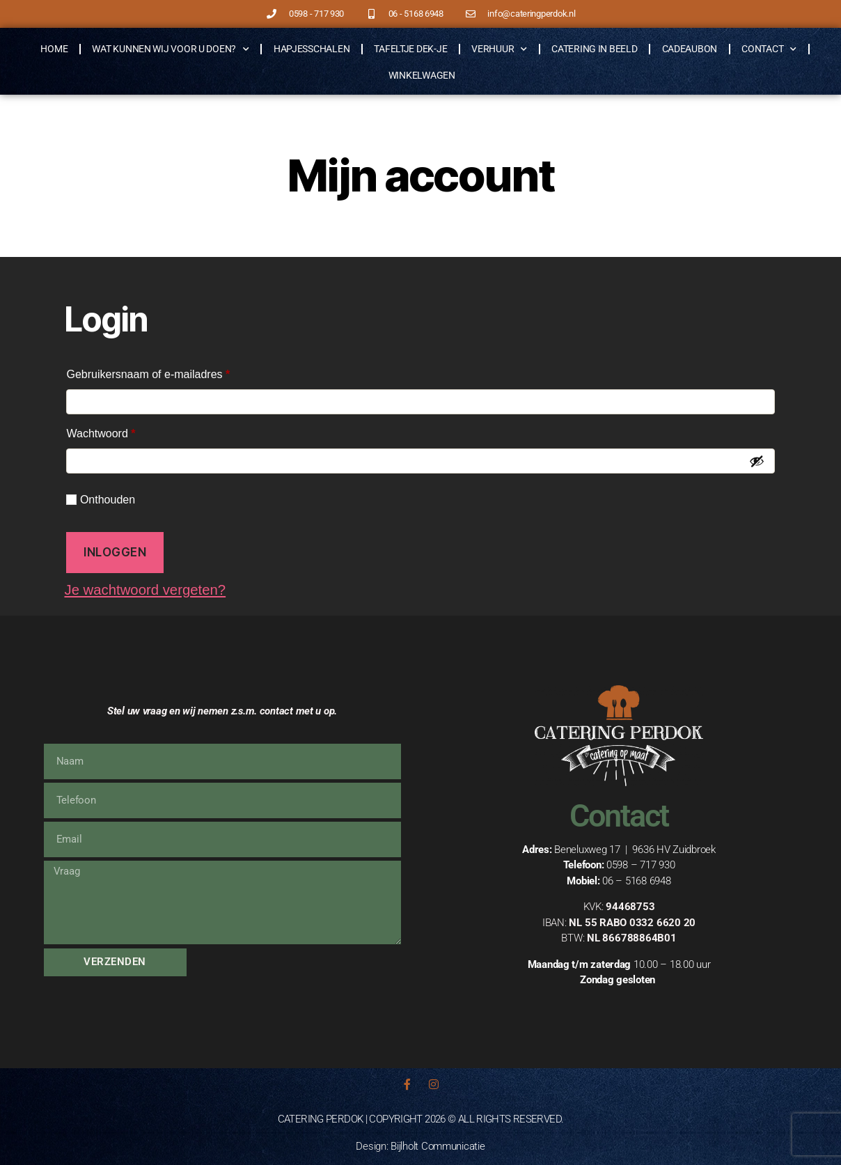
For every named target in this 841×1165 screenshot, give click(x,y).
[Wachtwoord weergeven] (756, 461)
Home (54, 48)
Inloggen (115, 552)
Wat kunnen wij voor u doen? (170, 49)
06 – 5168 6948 (636, 881)
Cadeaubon (690, 48)
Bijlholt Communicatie (438, 1146)
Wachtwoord (117, 431)
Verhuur (499, 49)
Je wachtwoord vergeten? (147, 589)
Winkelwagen (421, 75)
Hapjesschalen (312, 48)
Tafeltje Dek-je (410, 48)
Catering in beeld (594, 48)
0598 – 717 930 (640, 865)
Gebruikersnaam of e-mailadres (164, 371)
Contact (768, 49)
